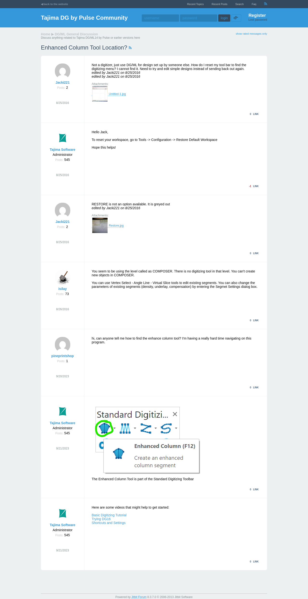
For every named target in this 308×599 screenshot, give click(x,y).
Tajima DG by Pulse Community (84, 17)
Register (257, 15)
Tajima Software (62, 149)
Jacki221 (63, 82)
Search (239, 4)
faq (254, 4)
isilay (62, 289)
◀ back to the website (54, 4)
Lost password (258, 19)
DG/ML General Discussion (76, 34)
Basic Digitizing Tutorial (109, 515)
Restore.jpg (108, 225)
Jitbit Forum (139, 597)
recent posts (219, 4)
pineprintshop (62, 356)
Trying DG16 (101, 519)
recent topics (195, 4)
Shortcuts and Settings (109, 523)
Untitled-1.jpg (109, 94)
